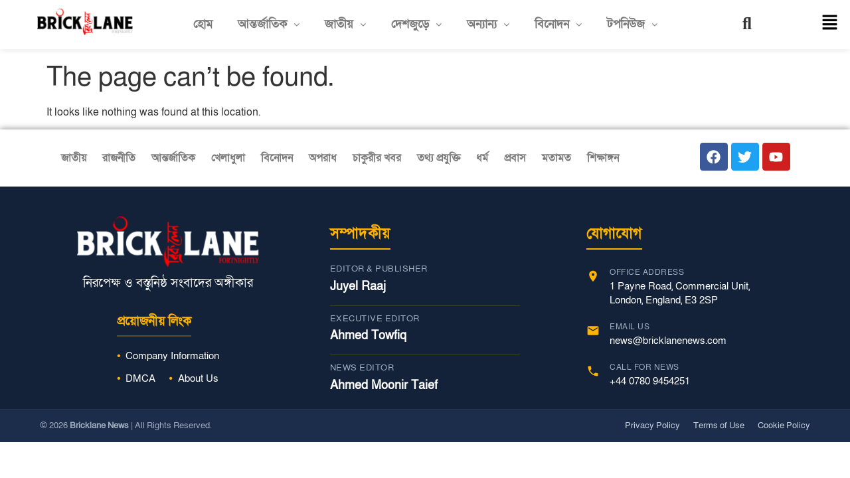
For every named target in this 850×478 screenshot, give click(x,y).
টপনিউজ (632, 24)
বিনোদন (558, 24)
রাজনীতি (118, 158)
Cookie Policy (784, 426)
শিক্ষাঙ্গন (603, 158)
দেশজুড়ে (416, 24)
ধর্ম (482, 158)
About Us (198, 378)
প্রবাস (515, 158)
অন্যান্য (488, 24)
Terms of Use (718, 426)
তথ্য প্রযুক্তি (438, 158)
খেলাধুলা (228, 158)
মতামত (556, 158)
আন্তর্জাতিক (268, 24)
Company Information (172, 355)
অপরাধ (323, 158)
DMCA (140, 378)
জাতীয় (345, 24)
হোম (202, 24)
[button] (268, 24)
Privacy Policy (652, 426)
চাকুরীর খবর (377, 158)
